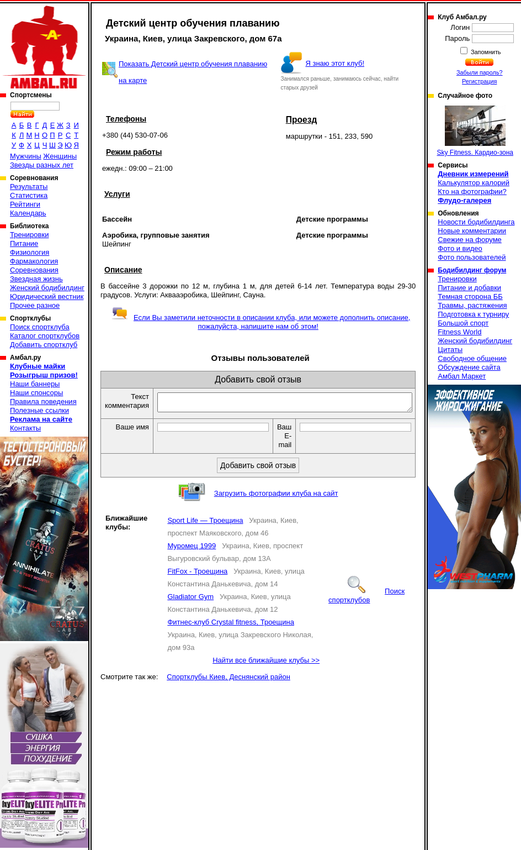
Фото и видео (460, 248)
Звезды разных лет (41, 165)
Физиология (29, 252)
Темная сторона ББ (470, 296)
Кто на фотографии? (472, 191)
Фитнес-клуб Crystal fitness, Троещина (230, 625)
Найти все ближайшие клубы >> (266, 663)
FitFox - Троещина (197, 574)
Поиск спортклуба (40, 327)
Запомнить (485, 52)
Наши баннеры (35, 384)
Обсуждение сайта (469, 367)
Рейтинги (25, 204)
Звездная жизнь (36, 279)
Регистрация (479, 81)
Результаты (28, 186)
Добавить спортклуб (43, 344)
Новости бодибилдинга (476, 222)
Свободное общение (472, 358)
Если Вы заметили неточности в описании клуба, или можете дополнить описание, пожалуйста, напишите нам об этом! (260, 321)
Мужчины (25, 156)
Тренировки (29, 234)
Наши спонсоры (36, 393)
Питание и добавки (469, 288)
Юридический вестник (46, 296)
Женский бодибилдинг (47, 288)
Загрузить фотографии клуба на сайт (276, 496)
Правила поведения (43, 401)
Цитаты (450, 349)
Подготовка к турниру (473, 314)
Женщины (60, 156)
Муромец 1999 (191, 549)
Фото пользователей (472, 257)
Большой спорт (463, 323)
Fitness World (459, 332)
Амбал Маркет (462, 376)
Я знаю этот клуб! (334, 63)
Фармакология (34, 261)
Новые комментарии (472, 231)
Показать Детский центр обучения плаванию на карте (193, 72)
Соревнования (34, 270)
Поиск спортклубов (366, 598)
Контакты (25, 428)
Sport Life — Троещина (205, 524)
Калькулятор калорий (473, 183)
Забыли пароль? (479, 72)
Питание (24, 243)
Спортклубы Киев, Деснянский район (228, 680)
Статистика (28, 195)
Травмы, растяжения (472, 305)
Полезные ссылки (39, 410)
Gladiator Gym (190, 600)
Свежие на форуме (470, 239)
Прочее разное (35, 305)
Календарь (28, 213)
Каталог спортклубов (44, 336)
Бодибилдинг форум (472, 270)
